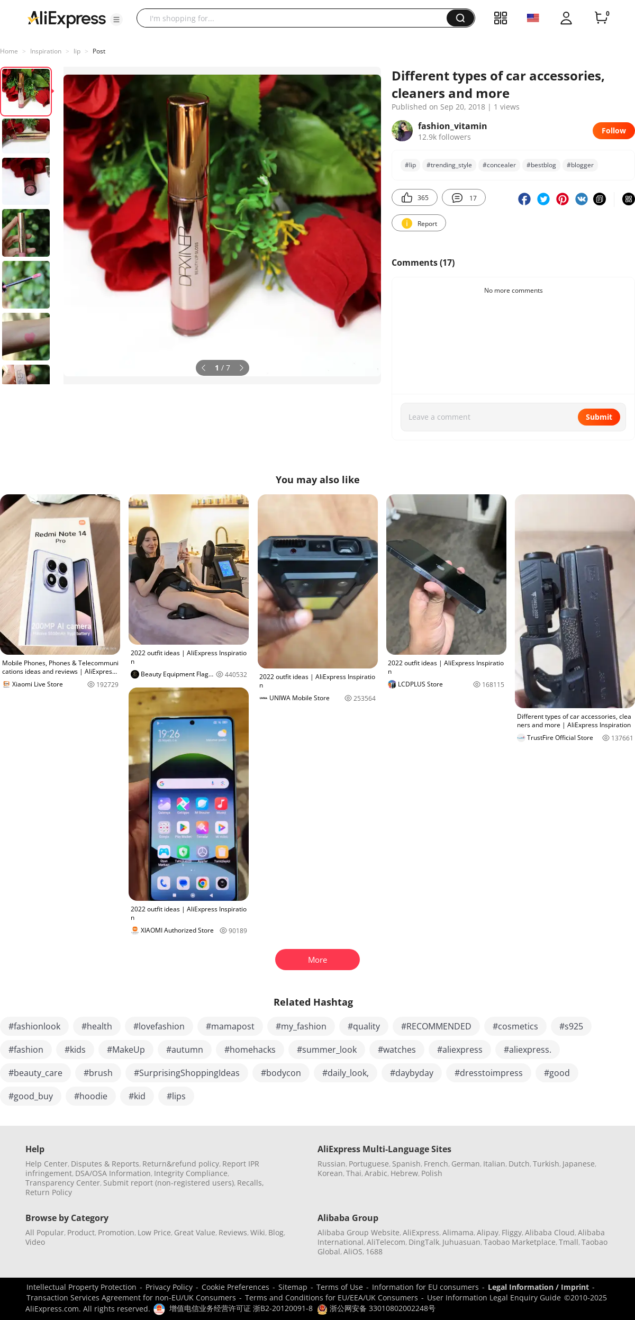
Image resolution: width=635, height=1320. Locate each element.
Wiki (257, 1232)
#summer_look (327, 1049)
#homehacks (250, 1049)
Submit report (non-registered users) (168, 1183)
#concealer (499, 164)
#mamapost (230, 1026)
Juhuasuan (461, 1242)
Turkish (546, 1164)
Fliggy (512, 1232)
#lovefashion (159, 1026)
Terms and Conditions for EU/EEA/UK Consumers (331, 1297)
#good (557, 1073)
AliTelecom (386, 1242)
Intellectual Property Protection (81, 1287)
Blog (276, 1232)
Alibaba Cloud (550, 1232)
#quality (364, 1026)
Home (9, 51)
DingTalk (424, 1242)
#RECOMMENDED (436, 1026)
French (436, 1164)
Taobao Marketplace (520, 1242)
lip (77, 51)
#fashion (25, 1049)
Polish (431, 1173)
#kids (75, 1049)
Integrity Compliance (191, 1173)
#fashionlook (34, 1026)
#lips (176, 1096)
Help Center (46, 1164)
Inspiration (45, 51)
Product (81, 1232)
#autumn (184, 1049)
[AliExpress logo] (66, 18)
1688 (374, 1251)
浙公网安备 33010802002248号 (376, 1308)
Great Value (194, 1232)
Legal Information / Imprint (538, 1287)
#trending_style (449, 164)
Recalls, (250, 1183)
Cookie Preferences (235, 1287)
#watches (397, 1049)
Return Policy (48, 1192)
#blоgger (580, 164)
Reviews (233, 1232)
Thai (353, 1173)
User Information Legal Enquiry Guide (494, 1297)
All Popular (44, 1232)
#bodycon (281, 1073)
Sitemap (292, 1287)
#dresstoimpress (489, 1073)
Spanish (406, 1164)
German (465, 1164)
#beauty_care (35, 1073)
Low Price (154, 1232)
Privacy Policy (169, 1287)
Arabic (376, 1173)
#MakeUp (126, 1049)
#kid (137, 1096)
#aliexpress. (527, 1049)
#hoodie (90, 1096)
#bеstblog (541, 164)
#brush (98, 1073)
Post (99, 51)
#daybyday (411, 1073)
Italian (494, 1164)
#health (96, 1026)
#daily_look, (345, 1073)
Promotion (116, 1232)
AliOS (352, 1251)
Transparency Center (62, 1183)
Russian (332, 1164)
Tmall (568, 1242)
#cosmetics (515, 1026)
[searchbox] (295, 18)
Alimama (458, 1232)
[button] (116, 19)
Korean (330, 1173)
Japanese (579, 1164)
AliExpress (421, 1232)
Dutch (519, 1164)
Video (35, 1242)
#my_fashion (301, 1026)
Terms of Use (339, 1287)
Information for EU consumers (425, 1287)
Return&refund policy (180, 1164)
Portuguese (369, 1164)
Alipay (487, 1232)
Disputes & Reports (105, 1164)
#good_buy (30, 1096)
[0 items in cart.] (601, 18)
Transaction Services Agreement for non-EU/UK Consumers (131, 1297)
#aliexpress (460, 1049)
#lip (410, 164)
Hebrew (404, 1173)
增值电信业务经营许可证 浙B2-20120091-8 (241, 1308)
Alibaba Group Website (359, 1232)
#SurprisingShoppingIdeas (187, 1073)
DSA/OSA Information (113, 1173)
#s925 (571, 1026)
